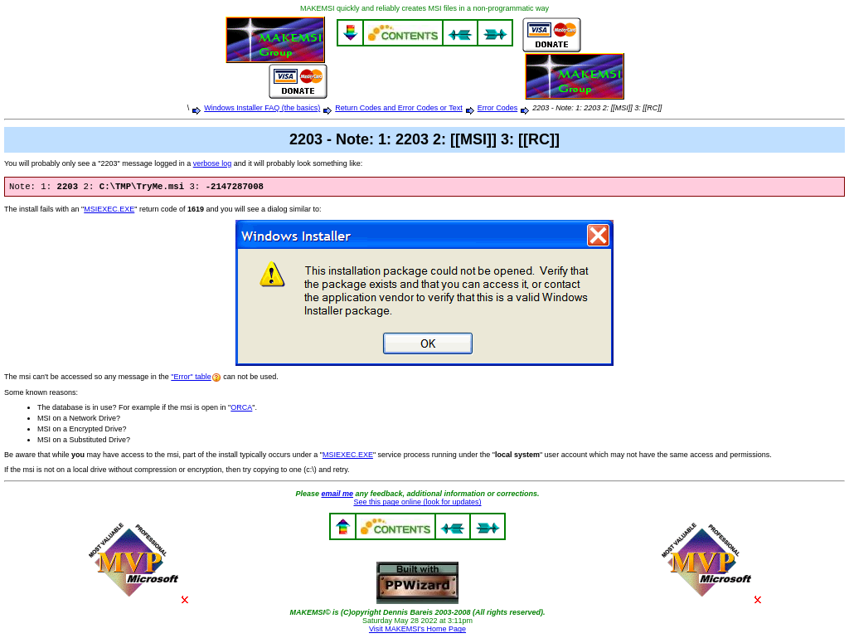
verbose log (212, 163)
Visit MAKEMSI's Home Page (417, 630)
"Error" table (191, 378)
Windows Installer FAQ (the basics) (262, 108)
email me (337, 495)
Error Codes (498, 108)
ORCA (241, 409)
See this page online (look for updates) (417, 503)
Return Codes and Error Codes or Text (398, 108)
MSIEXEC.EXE (109, 211)
